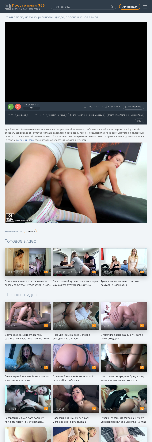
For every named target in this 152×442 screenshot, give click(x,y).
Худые (140, 120)
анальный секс (25, 139)
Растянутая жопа (116, 114)
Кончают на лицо (56, 114)
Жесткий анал (76, 114)
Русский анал (136, 114)
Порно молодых (96, 114)
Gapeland (21, 114)
